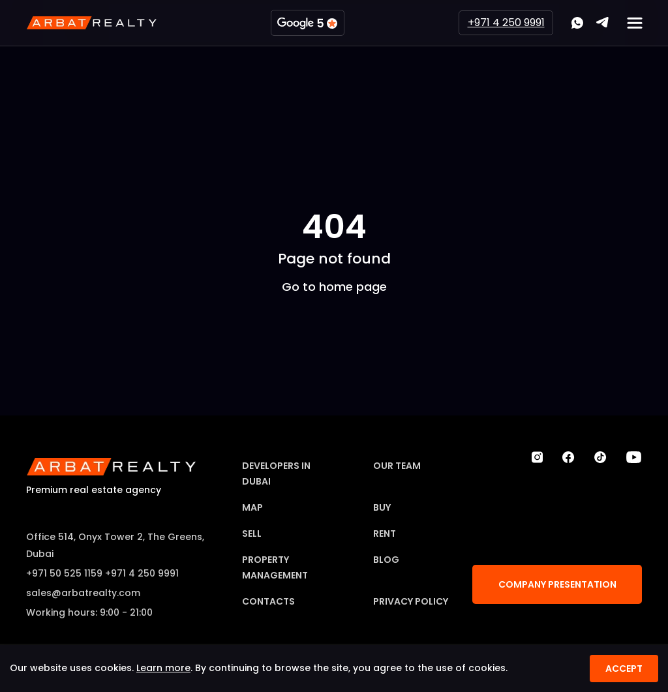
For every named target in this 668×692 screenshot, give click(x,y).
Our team (397, 465)
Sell (252, 533)
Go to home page (334, 286)
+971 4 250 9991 (506, 22)
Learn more (163, 667)
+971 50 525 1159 (64, 573)
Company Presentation (557, 584)
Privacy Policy (410, 601)
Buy (382, 507)
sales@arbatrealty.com (83, 592)
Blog (386, 559)
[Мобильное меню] (634, 23)
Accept (624, 668)
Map (252, 507)
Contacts (268, 601)
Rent (384, 533)
